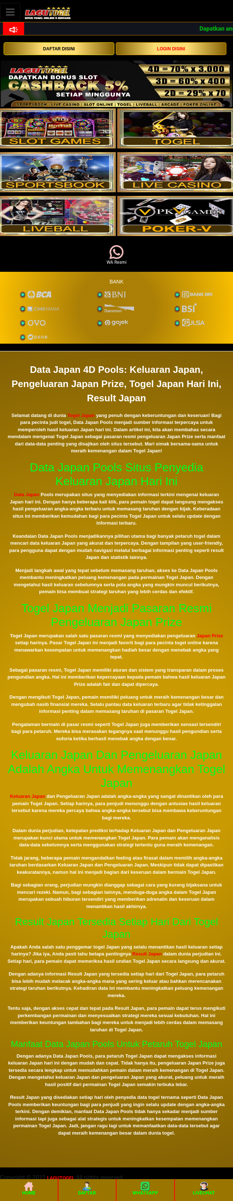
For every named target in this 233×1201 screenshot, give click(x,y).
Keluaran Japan (27, 796)
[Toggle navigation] (10, 12)
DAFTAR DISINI (59, 48)
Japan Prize (210, 635)
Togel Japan (81, 415)
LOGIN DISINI (171, 48)
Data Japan (26, 494)
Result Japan (147, 954)
